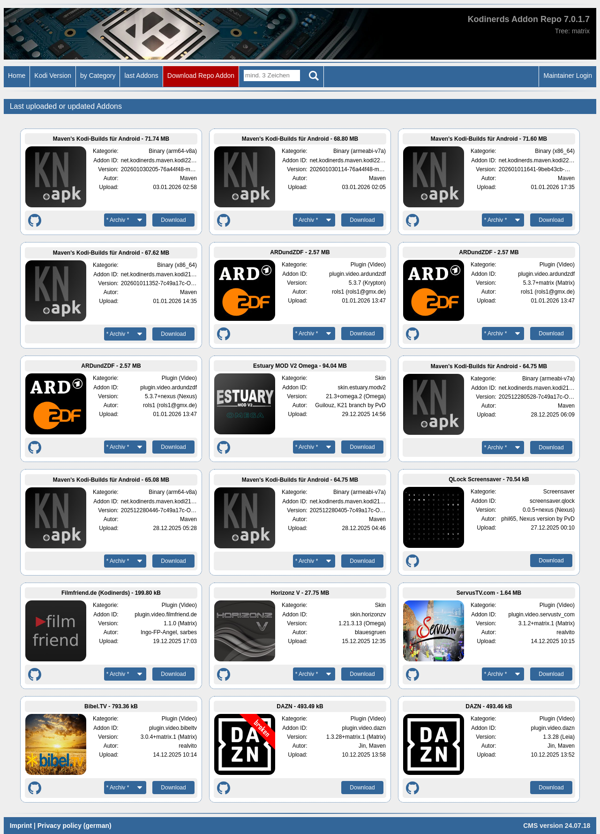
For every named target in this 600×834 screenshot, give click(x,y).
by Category (97, 75)
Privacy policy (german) (75, 825)
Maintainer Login (567, 75)
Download (173, 220)
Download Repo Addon (200, 75)
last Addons (141, 75)
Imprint (21, 825)
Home (16, 75)
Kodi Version (52, 75)
